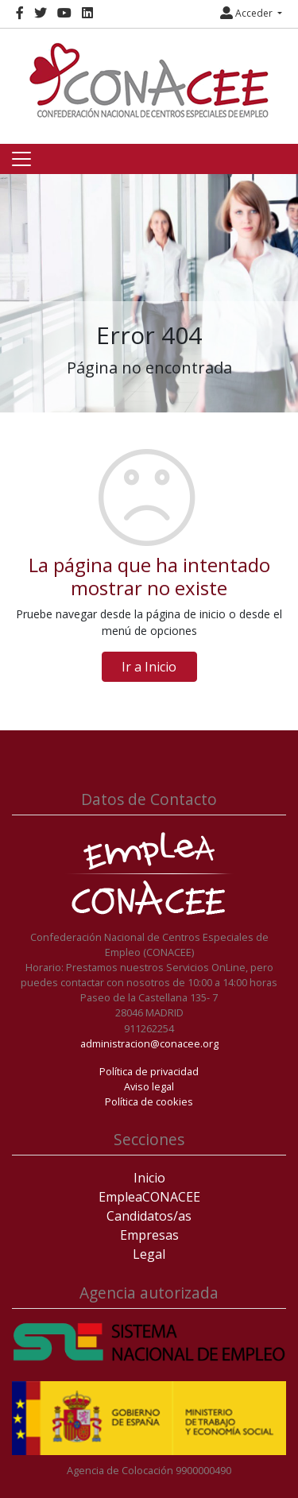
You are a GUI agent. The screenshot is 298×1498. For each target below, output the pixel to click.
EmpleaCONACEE (149, 1197)
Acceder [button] (247, 13)
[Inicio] (149, 80)
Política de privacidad (149, 1071)
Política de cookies (149, 1101)
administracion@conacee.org (149, 1043)
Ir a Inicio (149, 666)
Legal (149, 1254)
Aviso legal (149, 1086)
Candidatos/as (149, 1216)
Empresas (149, 1235)
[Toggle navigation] (21, 159)
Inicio (149, 1177)
